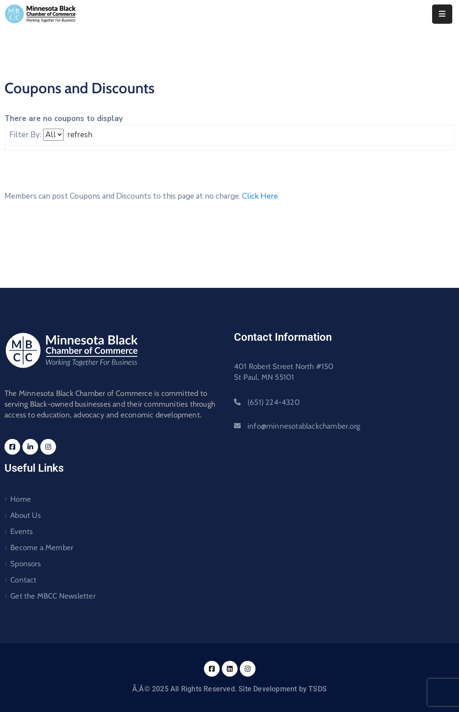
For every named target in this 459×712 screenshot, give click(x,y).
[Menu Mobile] (442, 14)
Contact (23, 579)
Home (20, 499)
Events (21, 531)
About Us (25, 515)
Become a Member (41, 547)
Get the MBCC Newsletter (52, 595)
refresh (79, 135)
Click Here (260, 196)
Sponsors (25, 563)
